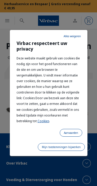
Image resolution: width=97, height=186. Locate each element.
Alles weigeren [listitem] (72, 36)
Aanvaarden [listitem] (71, 133)
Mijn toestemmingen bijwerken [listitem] (61, 147)
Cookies (43, 121)
